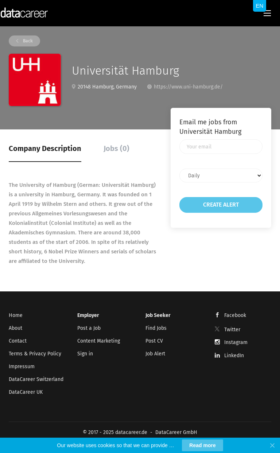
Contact (18, 341)
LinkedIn (234, 355)
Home (16, 315)
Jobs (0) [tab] (116, 148)
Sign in (85, 354)
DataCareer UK (26, 392)
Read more (202, 445)
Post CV (154, 341)
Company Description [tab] (45, 148)
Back (27, 41)
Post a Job (89, 328)
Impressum (22, 366)
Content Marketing (98, 341)
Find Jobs (156, 328)
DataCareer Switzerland (36, 379)
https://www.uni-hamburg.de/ (188, 87)
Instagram (236, 342)
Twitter (232, 329)
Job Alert (155, 354)
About (15, 328)
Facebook (235, 315)
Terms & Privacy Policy (35, 354)
